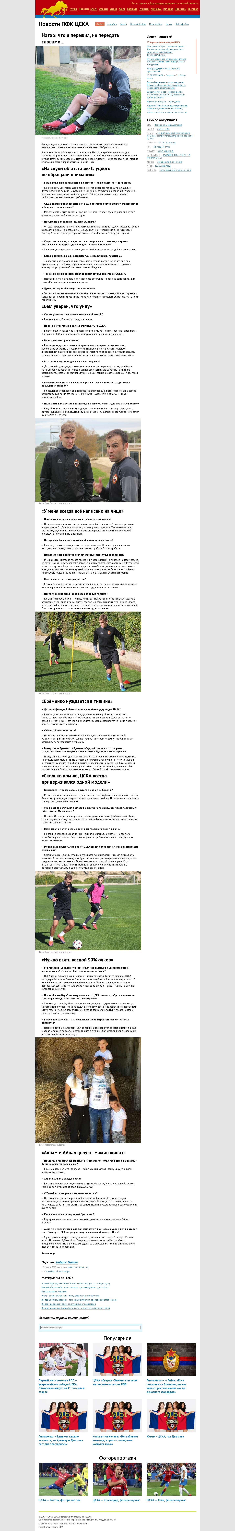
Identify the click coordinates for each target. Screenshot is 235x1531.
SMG (149, 125)
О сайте (42, 1523)
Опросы (103, 8)
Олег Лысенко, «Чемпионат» (57, 138)
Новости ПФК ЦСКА (64, 24)
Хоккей (123, 24)
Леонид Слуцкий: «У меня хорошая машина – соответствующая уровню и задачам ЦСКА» (169, 136)
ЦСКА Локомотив (167, 142)
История (168, 8)
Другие (168, 24)
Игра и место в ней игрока (169, 162)
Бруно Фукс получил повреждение (163, 101)
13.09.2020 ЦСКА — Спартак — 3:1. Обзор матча (166, 77)
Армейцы (156, 8)
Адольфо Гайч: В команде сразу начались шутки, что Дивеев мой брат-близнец (167, 107)
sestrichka (151, 170)
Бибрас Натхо (67, 1262)
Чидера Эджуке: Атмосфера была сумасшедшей (163, 70)
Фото (122, 8)
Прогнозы (180, 8)
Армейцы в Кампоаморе (58, 1271)
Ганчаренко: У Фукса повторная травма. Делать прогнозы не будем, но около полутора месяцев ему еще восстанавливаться (166, 50)
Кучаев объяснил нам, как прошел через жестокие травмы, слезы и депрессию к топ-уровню (166, 62)
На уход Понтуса (162, 146)
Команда (132, 8)
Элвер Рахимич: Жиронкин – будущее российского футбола (70, 1295)
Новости (84, 8)
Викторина (83, 1523)
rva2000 (150, 151)
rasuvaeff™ (57, 1527)
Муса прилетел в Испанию (54, 1291)
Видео (113, 8)
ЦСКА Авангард (163, 165)
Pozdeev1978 (153, 155)
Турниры (144, 8)
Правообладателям (68, 1523)
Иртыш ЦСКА (163, 129)
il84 (149, 146)
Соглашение (52, 1523)
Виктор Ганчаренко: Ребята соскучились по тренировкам (69, 1304)
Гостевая (193, 8)
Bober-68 (151, 142)
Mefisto (150, 162)
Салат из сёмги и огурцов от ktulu (175, 170)
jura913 (150, 129)
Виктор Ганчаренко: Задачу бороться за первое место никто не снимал (76, 1308)
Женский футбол (138, 24)
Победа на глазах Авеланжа (168, 125)
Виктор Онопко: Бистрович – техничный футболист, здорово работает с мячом (79, 1299)
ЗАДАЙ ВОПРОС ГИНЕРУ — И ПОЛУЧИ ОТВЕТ (168, 156)
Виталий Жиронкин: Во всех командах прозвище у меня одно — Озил (75, 1287)
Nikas (149, 165)
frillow (150, 133)
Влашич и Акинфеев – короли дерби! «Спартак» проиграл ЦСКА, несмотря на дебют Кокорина (166, 94)
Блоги (93, 8)
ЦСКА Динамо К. (166, 151)
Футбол (100, 24)
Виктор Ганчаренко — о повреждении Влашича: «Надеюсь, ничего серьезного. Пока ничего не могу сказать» (166, 85)
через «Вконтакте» (189, 3)
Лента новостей (159, 36)
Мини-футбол (155, 24)
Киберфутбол (182, 24)
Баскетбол (112, 24)
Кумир (73, 8)
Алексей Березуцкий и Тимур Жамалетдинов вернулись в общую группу (76, 1283)
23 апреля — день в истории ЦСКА (163, 42)
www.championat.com (78, 1267)
